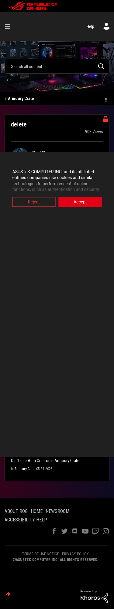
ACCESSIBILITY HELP (26, 520)
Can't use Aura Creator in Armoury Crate (45, 460)
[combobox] (57, 66)
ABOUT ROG (16, 511)
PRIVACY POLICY (75, 554)
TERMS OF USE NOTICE (40, 554)
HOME (37, 511)
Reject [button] (34, 201)
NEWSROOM (57, 511)
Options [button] (105, 99)
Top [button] (8, 594)
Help (90, 26)
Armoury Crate (21, 98)
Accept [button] (80, 201)
